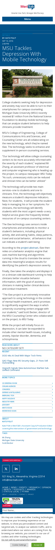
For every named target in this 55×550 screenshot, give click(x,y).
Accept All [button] (38, 545)
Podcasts (18, 489)
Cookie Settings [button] (19, 545)
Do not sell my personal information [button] (19, 539)
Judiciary (6, 405)
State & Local (11, 491)
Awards (31, 489)
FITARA (25, 491)
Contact (22, 494)
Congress (6, 389)
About (4, 494)
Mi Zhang (6, 437)
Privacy (31, 494)
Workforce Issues (9, 411)
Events (23, 487)
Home (5, 487)
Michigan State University (13, 440)
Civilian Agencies (9, 386)
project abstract (29, 247)
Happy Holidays (8, 399)
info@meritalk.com (12, 480)
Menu (27, 19)
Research (34, 487)
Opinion (46, 487)
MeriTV (7, 489)
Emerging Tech (8, 395)
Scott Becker (7, 443)
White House (7, 408)
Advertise (13, 494)
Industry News (8, 402)
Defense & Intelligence (11, 392)
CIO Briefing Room (9, 383)
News (14, 487)
